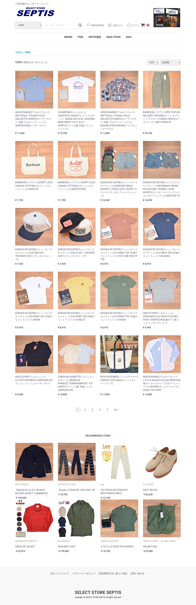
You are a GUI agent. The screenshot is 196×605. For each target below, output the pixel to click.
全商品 (18, 52)
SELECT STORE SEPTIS (98, 592)
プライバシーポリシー (84, 573)
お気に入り (115, 25)
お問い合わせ (137, 573)
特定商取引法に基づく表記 (113, 573)
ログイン (133, 25)
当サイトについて (59, 573)
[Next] (116, 410)
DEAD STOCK (113, 37)
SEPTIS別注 (94, 37)
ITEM (80, 37)
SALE (129, 37)
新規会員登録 (95, 25)
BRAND (68, 37)
